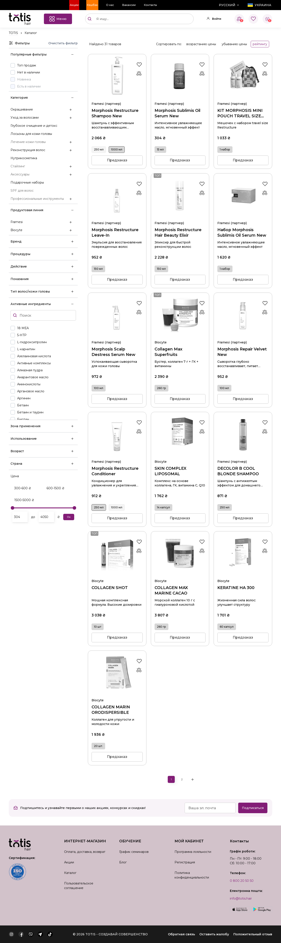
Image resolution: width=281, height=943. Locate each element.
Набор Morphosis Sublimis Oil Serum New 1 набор (243, 217)
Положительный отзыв (252, 934)
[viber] (30, 934)
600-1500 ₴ (56, 488)
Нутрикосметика (24, 158)
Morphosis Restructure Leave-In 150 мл (117, 217)
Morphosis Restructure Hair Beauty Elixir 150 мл (180, 217)
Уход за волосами (25, 118)
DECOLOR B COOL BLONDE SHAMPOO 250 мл (243, 456)
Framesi (17, 222)
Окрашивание (22, 109)
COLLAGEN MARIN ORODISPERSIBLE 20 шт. (117, 695)
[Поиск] (89, 19)
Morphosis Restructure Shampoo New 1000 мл (117, 98)
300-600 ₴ (22, 488)
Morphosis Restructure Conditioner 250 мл (117, 456)
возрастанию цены (201, 44)
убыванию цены (234, 44)
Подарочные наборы (27, 182)
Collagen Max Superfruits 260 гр (180, 337)
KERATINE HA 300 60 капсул (243, 575)
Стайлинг (18, 166)
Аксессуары (20, 174)
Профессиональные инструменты (37, 199)
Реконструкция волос (28, 150)
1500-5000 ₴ (24, 500)
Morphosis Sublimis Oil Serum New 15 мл (180, 98)
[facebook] (21, 934)
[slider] (12, 507)
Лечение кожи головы (28, 142)
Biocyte (16, 230)
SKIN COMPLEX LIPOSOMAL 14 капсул (180, 456)
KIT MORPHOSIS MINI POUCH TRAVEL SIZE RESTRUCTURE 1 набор (243, 98)
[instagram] (11, 934)
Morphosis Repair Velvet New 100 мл (243, 337)
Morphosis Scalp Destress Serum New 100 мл (117, 337)
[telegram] (40, 934)
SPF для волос (22, 191)
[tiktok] (50, 934)
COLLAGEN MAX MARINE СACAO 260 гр (180, 575)
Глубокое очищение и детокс (34, 126)
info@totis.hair (241, 898)
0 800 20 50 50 (242, 881)
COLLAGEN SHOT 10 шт (117, 575)
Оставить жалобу (214, 934)
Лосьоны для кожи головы (31, 134)
